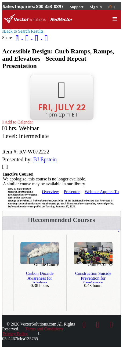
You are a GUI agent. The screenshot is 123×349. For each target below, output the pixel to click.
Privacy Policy (15, 333)
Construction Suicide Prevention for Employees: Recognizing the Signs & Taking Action (93, 277)
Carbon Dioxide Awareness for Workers (40, 277)
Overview (50, 191)
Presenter (72, 191)
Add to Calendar (17, 122)
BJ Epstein (45, 159)
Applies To (102, 191)
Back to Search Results (23, 31)
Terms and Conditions (44, 329)
